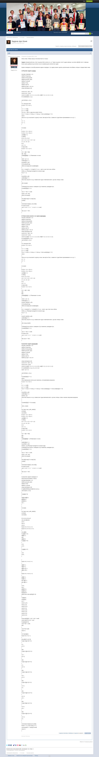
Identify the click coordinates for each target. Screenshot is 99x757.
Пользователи (17, 32)
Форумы (10, 32)
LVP (15, 43)
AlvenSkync (66, 733)
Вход (84, 1)
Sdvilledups (71, 733)
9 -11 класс (22, 752)
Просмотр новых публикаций (60, 32)
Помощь (36, 755)
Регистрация (89, 1)
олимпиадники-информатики (12, 752)
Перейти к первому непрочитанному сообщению (65, 46)
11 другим (76, 733)
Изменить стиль (11, 755)
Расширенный (92, 33)
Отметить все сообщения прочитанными (24, 755)
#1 (90, 53)
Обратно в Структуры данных (86, 741)
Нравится (88, 733)
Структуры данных (30, 752)
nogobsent (61, 733)
